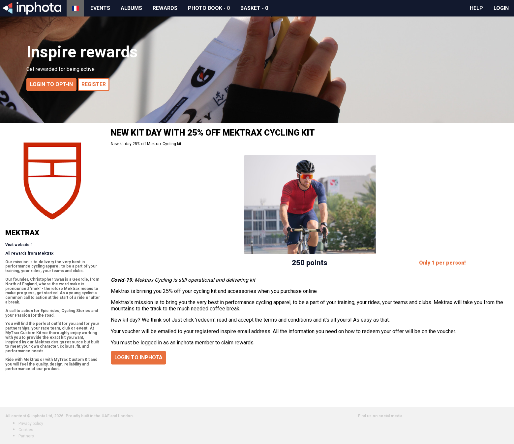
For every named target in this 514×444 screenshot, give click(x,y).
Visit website (17, 244)
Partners (26, 436)
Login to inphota (138, 357)
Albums (131, 8)
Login (501, 8)
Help (476, 8)
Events (100, 8)
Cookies (25, 430)
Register (93, 84)
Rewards (165, 8)
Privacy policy (30, 423)
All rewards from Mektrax (29, 253)
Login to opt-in (51, 84)
